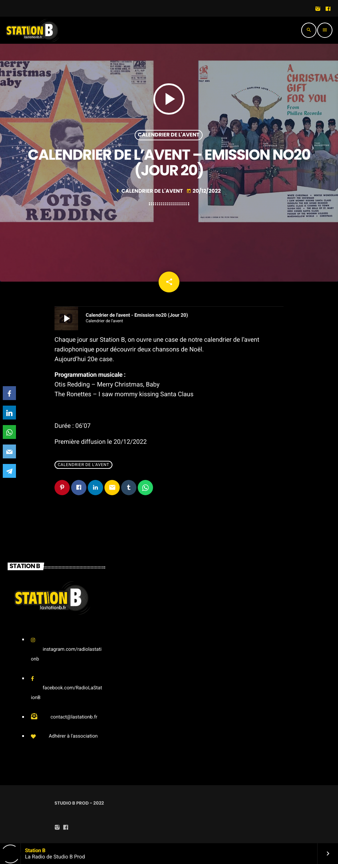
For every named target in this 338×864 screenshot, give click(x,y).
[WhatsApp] (9, 432)
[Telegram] (9, 471)
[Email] (9, 451)
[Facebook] (9, 393)
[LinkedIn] (9, 412)
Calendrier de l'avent (168, 135)
